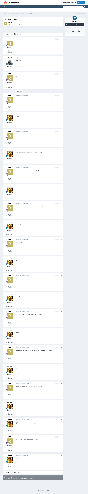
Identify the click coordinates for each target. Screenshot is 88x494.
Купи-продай (19, 24)
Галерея (17, 9)
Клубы (26, 6)
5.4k (9, 50)
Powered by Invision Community (44, 492)
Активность (11, 6)
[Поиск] (69, 7)
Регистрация (81, 2)
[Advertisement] (75, 47)
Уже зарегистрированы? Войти (68, 2)
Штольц (9, 114)
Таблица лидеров (48, 9)
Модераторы (29, 9)
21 (30, 188)
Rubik (10, 22)
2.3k (9, 124)
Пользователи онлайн (38, 9)
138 (10, 68)
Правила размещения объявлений (73, 24)
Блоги (23, 9)
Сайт (5, 7)
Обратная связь (41, 490)
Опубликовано (22, 39)
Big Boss (9, 57)
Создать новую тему (57, 28)
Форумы (5, 9)
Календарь (11, 9)
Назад (7, 34)
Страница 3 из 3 (20, 34)
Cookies (47, 490)
